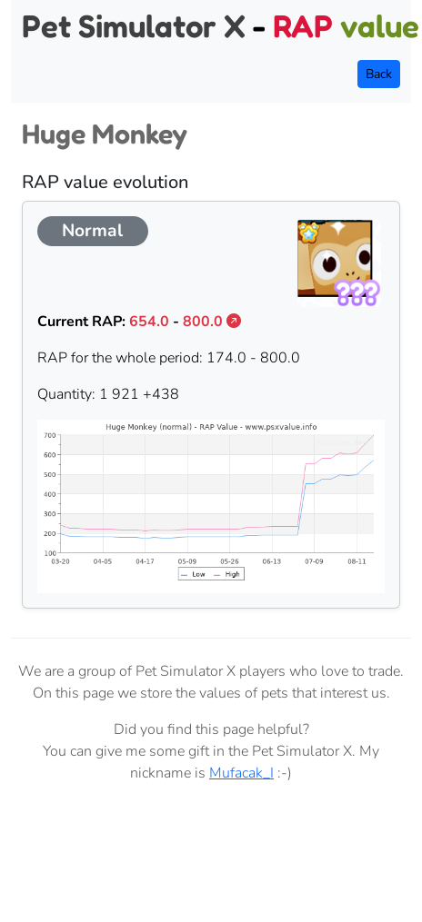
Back (379, 74)
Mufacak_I (241, 773)
